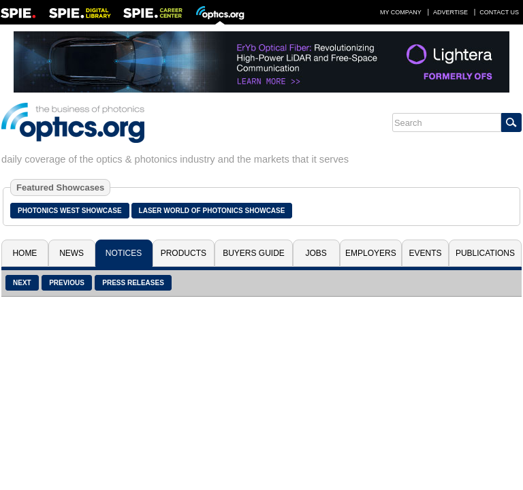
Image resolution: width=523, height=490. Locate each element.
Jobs (316, 253)
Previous (66, 283)
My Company (401, 12)
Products (183, 253)
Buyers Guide (254, 253)
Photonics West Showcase (70, 210)
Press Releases (133, 283)
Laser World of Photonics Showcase (212, 210)
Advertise (450, 12)
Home (24, 253)
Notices (124, 253)
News (71, 253)
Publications (485, 253)
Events (425, 253)
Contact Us (499, 12)
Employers (370, 253)
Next (22, 283)
